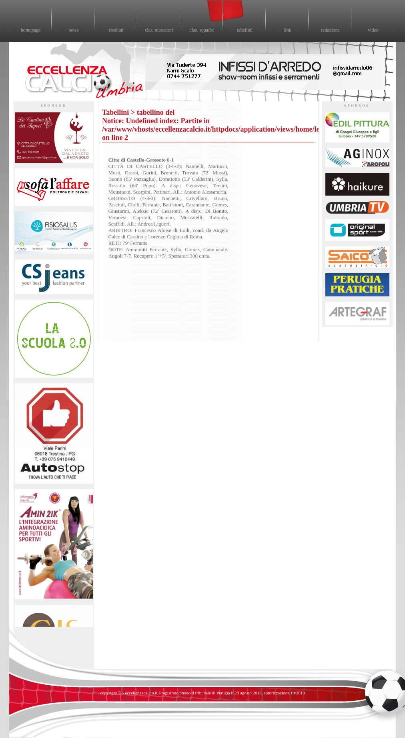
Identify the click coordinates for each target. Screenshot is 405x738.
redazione (330, 30)
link (287, 30)
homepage (30, 30)
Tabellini (115, 112)
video (373, 30)
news (73, 30)
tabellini (245, 30)
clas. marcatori (159, 30)
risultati (116, 30)
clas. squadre (202, 30)
